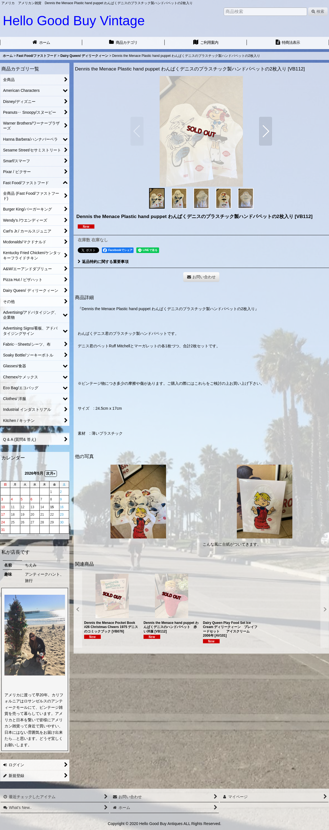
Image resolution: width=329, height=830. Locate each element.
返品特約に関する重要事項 (103, 261)
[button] (137, 131)
